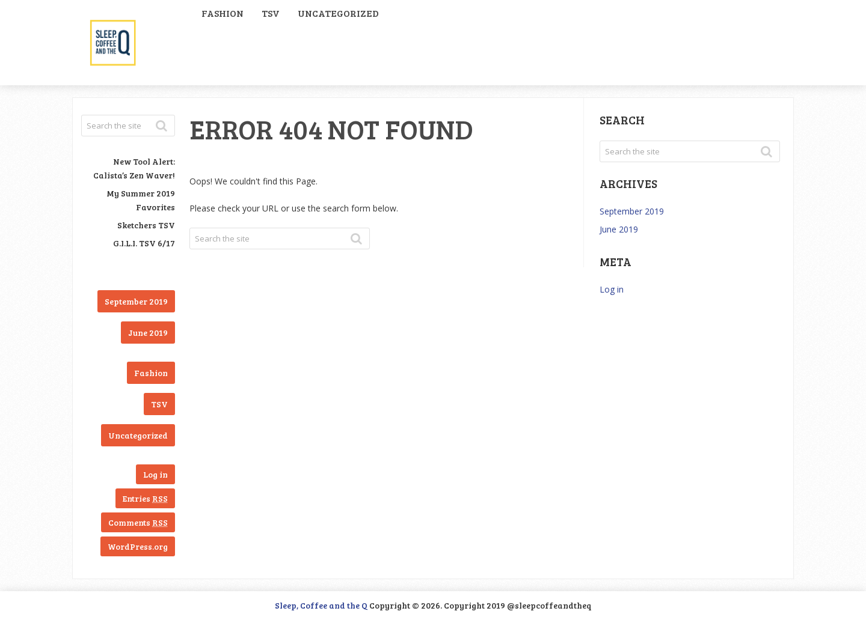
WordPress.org (138, 546)
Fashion (222, 13)
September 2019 (136, 301)
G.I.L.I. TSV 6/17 (144, 243)
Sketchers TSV (146, 225)
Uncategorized (338, 13)
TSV (271, 13)
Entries (145, 498)
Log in (155, 474)
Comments (138, 522)
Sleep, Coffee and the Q (321, 605)
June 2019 (148, 332)
